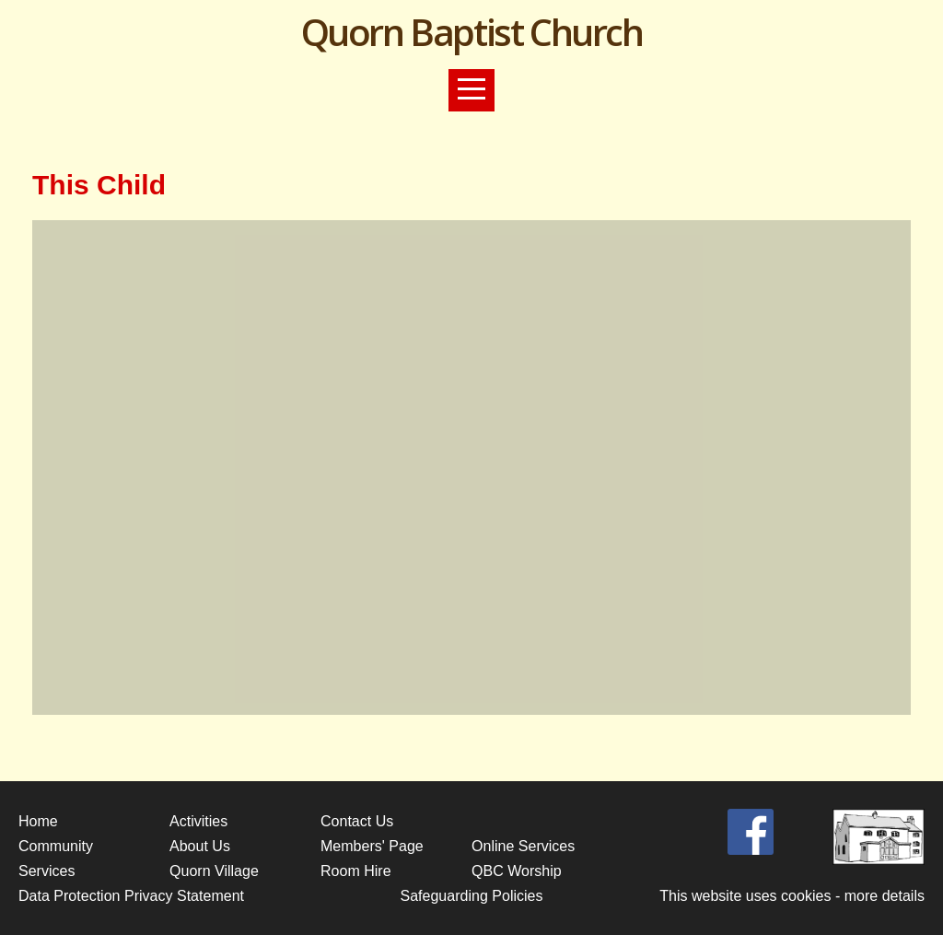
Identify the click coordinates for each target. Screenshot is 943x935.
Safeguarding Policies (471, 895)
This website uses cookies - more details (792, 895)
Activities (198, 820)
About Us (199, 845)
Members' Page (372, 845)
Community (55, 845)
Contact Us (356, 820)
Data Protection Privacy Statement (131, 895)
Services (46, 870)
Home (38, 820)
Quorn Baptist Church (472, 31)
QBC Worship (517, 870)
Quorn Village (214, 870)
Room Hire (355, 870)
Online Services (523, 845)
